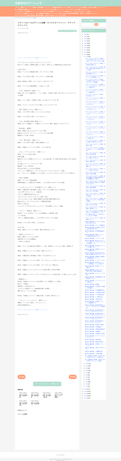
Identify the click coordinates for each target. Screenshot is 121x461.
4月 (87, 379)
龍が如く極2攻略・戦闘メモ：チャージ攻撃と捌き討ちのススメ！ (95, 235)
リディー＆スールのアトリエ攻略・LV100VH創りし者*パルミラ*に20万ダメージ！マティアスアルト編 (94, 60)
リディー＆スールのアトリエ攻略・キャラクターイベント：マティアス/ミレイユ (95, 128)
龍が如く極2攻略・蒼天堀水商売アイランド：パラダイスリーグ (95, 318)
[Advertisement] (47, 44)
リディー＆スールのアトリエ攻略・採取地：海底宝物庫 (95, 186)
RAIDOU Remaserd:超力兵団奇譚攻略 (68, 13)
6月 (87, 375)
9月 (87, 368)
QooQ (63, 460)
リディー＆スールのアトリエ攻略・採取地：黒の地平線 (95, 153)
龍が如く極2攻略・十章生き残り (93, 299)
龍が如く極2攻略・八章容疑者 (93, 327)
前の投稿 (72, 377)
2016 (85, 389)
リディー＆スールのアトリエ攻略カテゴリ (47, 384)
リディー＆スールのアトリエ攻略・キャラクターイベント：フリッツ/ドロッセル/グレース (95, 108)
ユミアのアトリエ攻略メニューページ (25, 13)
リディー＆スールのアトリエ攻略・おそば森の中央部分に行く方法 (95, 141)
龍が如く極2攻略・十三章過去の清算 (95, 292)
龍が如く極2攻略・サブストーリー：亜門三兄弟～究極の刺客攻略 (95, 270)
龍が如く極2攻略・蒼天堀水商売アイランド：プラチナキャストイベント (95, 314)
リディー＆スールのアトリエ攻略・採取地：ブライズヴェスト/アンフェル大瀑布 (95, 195)
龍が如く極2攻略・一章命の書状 (93, 353)
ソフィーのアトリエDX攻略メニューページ (26, 11)
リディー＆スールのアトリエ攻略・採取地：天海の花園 (95, 173)
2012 (85, 398)
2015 (85, 391)
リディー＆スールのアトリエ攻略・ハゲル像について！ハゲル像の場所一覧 (95, 149)
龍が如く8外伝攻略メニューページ (42, 7)
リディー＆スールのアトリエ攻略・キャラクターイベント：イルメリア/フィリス (95, 123)
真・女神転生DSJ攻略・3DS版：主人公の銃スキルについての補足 (95, 360)
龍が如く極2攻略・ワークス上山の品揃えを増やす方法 (95, 222)
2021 (85, 45)
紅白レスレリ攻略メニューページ (89, 13)
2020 (85, 47)
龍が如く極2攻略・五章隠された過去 (95, 333)
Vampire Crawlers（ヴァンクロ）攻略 (55, 15)
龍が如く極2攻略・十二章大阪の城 (94, 294)
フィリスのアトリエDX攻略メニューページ (77, 9)
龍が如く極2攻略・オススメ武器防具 (95, 225)
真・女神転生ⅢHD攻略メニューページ (25, 9)
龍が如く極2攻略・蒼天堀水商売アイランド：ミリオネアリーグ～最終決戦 (95, 306)
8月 (87, 370)
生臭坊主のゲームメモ (28, 3)
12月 (87, 56)
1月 (87, 386)
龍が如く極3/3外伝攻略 (37, 15)
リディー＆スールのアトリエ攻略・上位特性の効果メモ (95, 64)
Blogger (62, 454)
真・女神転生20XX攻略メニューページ (46, 13)
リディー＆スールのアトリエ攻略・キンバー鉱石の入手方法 (95, 169)
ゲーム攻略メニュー (67, 11)
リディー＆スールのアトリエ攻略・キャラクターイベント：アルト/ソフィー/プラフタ (95, 118)
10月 (87, 366)
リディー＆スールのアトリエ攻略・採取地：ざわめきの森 (95, 204)
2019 (85, 50)
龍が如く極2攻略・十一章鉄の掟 (93, 297)
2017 (85, 54)
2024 (85, 38)
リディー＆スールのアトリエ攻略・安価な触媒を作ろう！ (95, 72)
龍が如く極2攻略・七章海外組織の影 (95, 329)
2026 (85, 34)
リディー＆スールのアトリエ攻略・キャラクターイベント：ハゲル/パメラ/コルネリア (95, 103)
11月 (87, 363)
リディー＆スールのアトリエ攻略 (67, 30)
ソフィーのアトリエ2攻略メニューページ (50, 11)
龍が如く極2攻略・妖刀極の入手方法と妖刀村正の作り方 (95, 228)
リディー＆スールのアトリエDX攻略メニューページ (51, 9)
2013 (85, 395)
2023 (85, 41)
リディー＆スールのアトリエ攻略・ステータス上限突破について (95, 76)
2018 (85, 52)
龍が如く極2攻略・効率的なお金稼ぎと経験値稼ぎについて (95, 257)
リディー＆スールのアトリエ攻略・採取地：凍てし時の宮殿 (95, 190)
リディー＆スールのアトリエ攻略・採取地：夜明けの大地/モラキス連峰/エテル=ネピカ (95, 182)
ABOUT (89, 11)
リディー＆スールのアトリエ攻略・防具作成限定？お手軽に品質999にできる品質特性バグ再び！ (95, 177)
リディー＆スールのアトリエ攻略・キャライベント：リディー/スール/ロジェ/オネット (95, 133)
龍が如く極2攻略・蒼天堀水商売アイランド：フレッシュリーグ (95, 321)
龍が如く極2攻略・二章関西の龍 (93, 351)
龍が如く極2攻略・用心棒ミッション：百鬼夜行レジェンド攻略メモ (94, 263)
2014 (85, 393)
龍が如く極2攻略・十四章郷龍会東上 (95, 290)
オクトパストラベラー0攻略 (22, 15)
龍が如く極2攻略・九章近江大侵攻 (94, 324)
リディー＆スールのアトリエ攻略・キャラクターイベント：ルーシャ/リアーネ (95, 113)
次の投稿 (21, 377)
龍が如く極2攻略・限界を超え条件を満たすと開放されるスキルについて (95, 253)
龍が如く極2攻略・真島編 (92, 284)
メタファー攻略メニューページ (23, 7)
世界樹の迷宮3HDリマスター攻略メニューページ (65, 7)
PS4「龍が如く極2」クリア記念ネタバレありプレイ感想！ (95, 215)
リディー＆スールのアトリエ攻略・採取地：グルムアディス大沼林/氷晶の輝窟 (95, 200)
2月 (87, 384)
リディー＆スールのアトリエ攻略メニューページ (33, 58)
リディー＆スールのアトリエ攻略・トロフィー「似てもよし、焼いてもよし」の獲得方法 (95, 86)
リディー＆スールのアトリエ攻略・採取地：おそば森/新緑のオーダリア (95, 211)
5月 (87, 377)
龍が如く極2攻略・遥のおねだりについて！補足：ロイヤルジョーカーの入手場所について (95, 242)
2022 (85, 43)
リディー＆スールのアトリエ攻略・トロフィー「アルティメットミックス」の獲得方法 (95, 91)
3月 (87, 381)
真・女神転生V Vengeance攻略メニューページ (92, 7)
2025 (85, 36)
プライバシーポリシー (80, 11)
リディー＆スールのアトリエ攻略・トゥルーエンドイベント (95, 98)
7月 (87, 372)
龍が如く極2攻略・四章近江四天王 (94, 341)
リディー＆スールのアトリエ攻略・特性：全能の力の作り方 (95, 157)
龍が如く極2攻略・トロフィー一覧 (94, 238)
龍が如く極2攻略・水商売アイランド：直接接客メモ (94, 302)
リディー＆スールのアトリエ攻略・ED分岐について (94, 95)
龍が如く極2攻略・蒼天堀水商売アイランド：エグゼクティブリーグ (95, 310)
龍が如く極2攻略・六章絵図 (92, 331)
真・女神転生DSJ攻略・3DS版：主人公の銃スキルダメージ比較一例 (95, 356)
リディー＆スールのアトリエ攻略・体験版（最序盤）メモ (95, 207)
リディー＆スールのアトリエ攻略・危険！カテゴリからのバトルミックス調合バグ (95, 165)
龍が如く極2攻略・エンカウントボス (95, 260)
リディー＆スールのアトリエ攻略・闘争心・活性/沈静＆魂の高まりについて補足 (95, 68)
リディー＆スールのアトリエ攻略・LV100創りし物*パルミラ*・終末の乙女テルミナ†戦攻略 (95, 81)
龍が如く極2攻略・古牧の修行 (93, 339)
